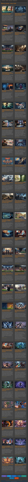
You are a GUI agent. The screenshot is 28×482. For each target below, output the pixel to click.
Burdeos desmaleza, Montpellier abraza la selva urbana (20, 183)
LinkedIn (18, 476)
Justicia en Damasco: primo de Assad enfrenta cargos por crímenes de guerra (20, 53)
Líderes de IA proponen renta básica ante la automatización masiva (7, 256)
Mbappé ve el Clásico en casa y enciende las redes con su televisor (7, 33)
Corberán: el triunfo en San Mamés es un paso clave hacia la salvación (7, 273)
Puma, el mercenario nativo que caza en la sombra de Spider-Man (7, 428)
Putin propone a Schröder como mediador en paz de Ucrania (20, 128)
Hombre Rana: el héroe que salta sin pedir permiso (6, 409)
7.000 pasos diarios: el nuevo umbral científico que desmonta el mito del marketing (7, 73)
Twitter (9, 476)
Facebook (14, 476)
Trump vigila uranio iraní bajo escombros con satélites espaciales (7, 220)
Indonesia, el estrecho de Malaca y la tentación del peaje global (7, 110)
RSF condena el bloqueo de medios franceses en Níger (19, 110)
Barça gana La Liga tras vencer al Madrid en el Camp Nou (7, 53)
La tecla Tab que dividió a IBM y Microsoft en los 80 (7, 128)
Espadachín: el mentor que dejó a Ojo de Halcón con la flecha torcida (20, 370)
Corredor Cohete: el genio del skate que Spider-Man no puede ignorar (20, 409)
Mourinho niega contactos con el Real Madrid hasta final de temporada (7, 292)
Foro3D (7, 0)
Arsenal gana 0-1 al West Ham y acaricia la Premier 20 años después (20, 273)
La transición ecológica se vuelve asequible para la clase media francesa (20, 220)
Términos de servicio (17, 480)
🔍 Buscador (15, 0)
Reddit (16, 478)
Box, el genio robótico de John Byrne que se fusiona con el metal (20, 311)
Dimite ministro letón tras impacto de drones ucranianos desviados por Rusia (20, 201)
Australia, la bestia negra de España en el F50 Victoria (6, 14)
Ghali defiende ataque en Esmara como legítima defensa (20, 166)
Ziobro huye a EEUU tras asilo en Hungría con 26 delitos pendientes (7, 183)
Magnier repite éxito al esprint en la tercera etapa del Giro (20, 292)
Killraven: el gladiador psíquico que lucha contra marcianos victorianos (7, 350)
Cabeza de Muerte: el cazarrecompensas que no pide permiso (20, 330)
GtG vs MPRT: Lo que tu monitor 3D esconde (7, 91)
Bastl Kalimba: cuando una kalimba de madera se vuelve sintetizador (20, 33)
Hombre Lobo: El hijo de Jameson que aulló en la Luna (7, 330)
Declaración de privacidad (11, 480)
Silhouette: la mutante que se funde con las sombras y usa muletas (20, 389)
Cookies (21, 480)
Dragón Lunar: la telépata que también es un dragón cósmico (20, 447)
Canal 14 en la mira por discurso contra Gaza (7, 166)
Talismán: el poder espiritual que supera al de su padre (20, 465)
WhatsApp (24, 476)
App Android (10, 0)
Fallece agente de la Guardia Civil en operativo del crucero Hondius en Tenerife (20, 14)
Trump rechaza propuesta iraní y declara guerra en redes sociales (20, 239)
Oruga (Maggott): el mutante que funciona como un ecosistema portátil (20, 350)
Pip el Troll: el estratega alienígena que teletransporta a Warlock (7, 447)
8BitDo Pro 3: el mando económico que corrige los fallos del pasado (20, 147)
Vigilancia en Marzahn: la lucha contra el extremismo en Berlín (7, 147)
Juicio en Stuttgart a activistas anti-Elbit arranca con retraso (20, 73)
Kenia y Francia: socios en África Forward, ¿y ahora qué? (7, 238)
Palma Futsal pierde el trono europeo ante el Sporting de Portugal (19, 256)
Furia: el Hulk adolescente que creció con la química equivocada (7, 389)
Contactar (7, 480)
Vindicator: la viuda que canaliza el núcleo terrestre (7, 465)
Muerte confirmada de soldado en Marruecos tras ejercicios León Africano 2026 (7, 201)
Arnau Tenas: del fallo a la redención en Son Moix (6, 311)
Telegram (12, 478)
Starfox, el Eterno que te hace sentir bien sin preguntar (20, 428)
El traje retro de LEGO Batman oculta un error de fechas (20, 91)
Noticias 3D (3, 0)
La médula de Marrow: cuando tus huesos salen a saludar (7, 369)
